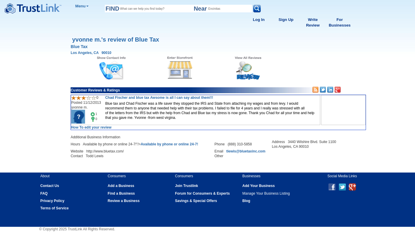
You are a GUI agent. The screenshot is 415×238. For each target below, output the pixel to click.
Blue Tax (79, 46)
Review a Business (124, 201)
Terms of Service (54, 208)
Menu (82, 6)
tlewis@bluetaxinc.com (245, 151)
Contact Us (49, 186)
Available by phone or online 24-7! (169, 144)
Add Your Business (259, 186)
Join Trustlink (186, 186)
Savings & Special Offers (196, 201)
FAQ (44, 193)
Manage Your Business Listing (266, 193)
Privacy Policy (52, 201)
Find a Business (121, 193)
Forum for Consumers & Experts (202, 193)
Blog (246, 201)
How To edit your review (91, 127)
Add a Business (121, 186)
